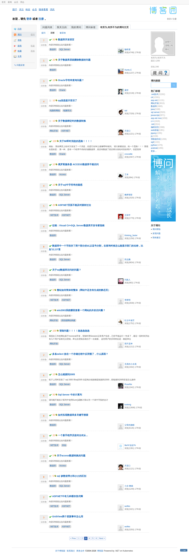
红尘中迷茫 (129, 320)
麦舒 (126, 90)
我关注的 (62, 27)
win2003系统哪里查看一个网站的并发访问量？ (81, 310)
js (154, 136)
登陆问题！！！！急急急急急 (74, 330)
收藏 (20, 51)
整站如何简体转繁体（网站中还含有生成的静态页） (83, 290)
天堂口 (127, 131)
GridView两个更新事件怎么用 (67, 516)
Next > (102, 538)
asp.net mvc (159, 118)
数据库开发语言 (66, 39)
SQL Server (64, 49)
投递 (33, 46)
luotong (128, 404)
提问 (33, 34)
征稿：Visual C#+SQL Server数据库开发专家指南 (78, 225)
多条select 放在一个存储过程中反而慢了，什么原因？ (80, 354)
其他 (64, 445)
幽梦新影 (128, 195)
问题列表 (47, 27)
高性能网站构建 (68, 320)
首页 (4, 2)
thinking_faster (131, 235)
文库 (20, 56)
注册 (41, 18)
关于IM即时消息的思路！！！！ (75, 141)
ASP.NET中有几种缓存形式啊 (67, 496)
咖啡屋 (127, 49)
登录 (29, 18)
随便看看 (43, 9)
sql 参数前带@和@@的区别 (71, 476)
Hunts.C (128, 70)
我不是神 (128, 343)
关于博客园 (60, 551)
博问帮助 (156, 229)
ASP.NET (65, 131)
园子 (14, 9)
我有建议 (156, 237)
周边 (22, 2)
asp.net (157, 100)
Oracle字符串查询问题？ (71, 80)
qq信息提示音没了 (67, 100)
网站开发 (54, 131)
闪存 (20, 29)
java (155, 109)
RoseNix (128, 384)
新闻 (10, 2)
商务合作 (80, 551)
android (157, 148)
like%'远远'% (130, 445)
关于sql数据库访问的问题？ (66, 269)
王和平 (127, 215)
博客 (20, 40)
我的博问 (76, 27)
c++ (155, 121)
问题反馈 (21, 65)
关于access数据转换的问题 (71, 455)
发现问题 (156, 233)
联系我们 (71, 551)
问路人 (127, 280)
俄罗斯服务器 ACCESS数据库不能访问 (78, 164)
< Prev (73, 538)
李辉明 (127, 300)
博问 (20, 34)
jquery (156, 133)
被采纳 (63, 33)
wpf (155, 142)
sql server (158, 112)
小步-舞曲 (129, 486)
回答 (53, 33)
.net (155, 124)
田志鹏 (127, 259)
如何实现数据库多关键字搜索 (73, 415)
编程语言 (158, 127)
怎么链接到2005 (66, 374)
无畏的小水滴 (130, 364)
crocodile (128, 154)
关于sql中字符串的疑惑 (70, 184)
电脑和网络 (55, 110)
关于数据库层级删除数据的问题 (74, 59)
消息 (52, 9)
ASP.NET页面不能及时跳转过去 (74, 205)
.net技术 (158, 94)
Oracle (62, 90)
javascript (158, 115)
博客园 (100, 551)
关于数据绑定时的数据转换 (72, 121)
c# (155, 97)
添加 (33, 51)
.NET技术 (54, 215)
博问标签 (91, 27)
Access (62, 174)
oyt (126, 110)
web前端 (157, 130)
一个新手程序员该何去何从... (73, 435)
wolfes (127, 506)
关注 (21, 9)
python (157, 145)
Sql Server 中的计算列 (70, 394)
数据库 (53, 49)
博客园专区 (159, 139)
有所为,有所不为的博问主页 (114, 27)
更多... (154, 151)
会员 (16, 2)
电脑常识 (67, 110)
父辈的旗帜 (129, 425)
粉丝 (28, 9)
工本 (126, 174)
